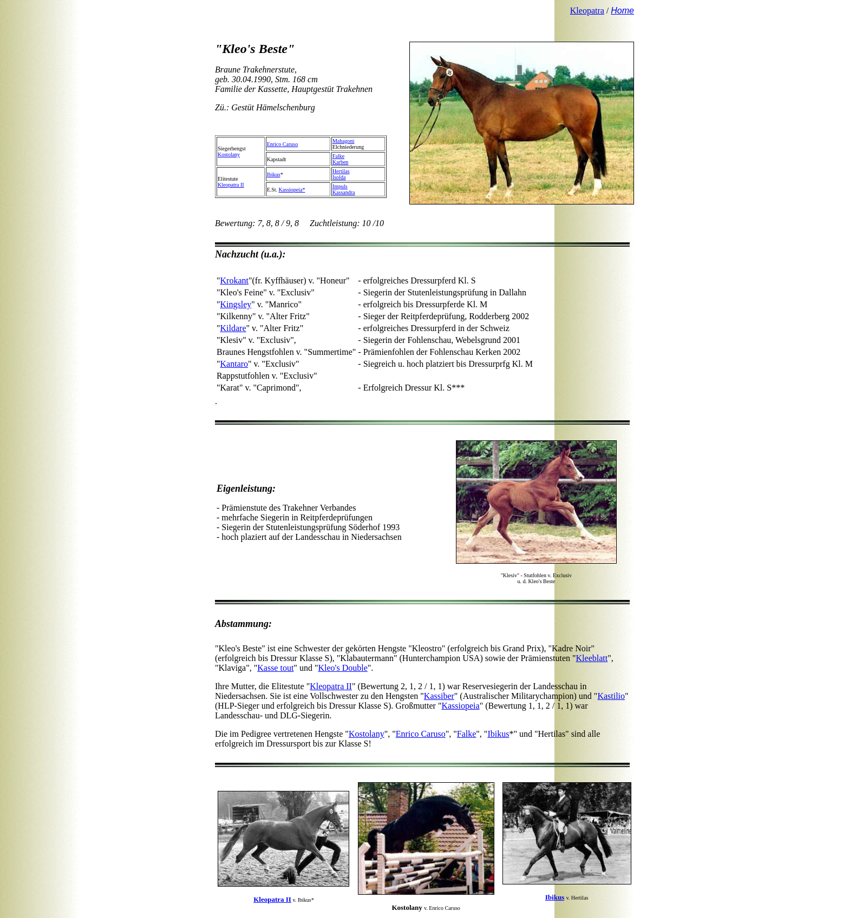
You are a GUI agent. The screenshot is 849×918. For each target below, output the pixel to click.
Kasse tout (275, 667)
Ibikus (273, 174)
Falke (338, 156)
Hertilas (341, 171)
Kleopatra (587, 10)
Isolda (338, 177)
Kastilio (611, 696)
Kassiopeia (460, 705)
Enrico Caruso (282, 144)
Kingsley (236, 304)
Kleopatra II (231, 185)
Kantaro (234, 363)
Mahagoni (343, 141)
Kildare (233, 328)
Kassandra (343, 192)
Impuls (340, 186)
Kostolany (229, 154)
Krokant (234, 280)
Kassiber (439, 696)
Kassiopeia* (292, 190)
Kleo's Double (342, 667)
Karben (340, 162)
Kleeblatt (592, 658)
